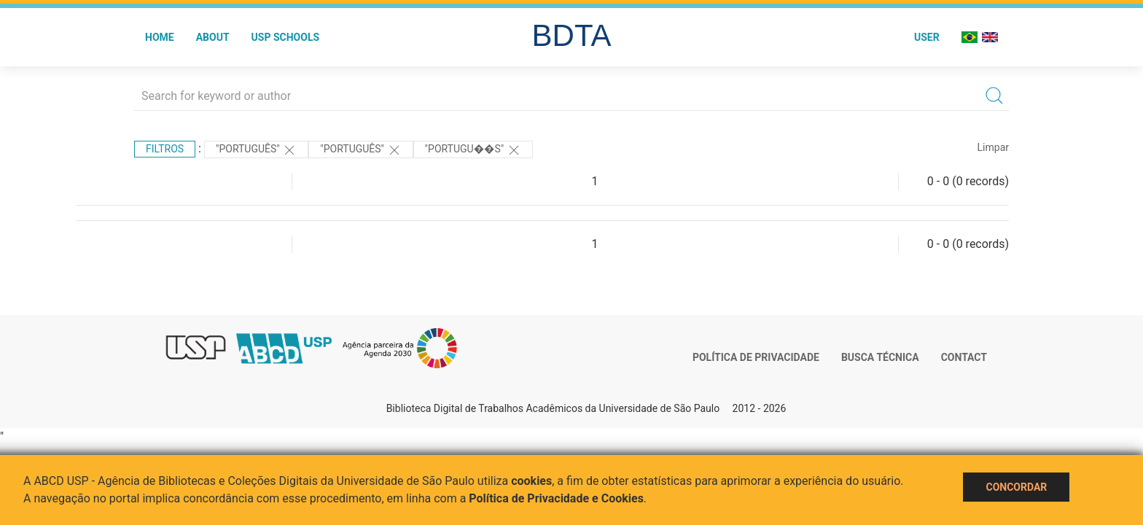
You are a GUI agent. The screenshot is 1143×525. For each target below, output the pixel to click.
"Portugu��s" (473, 150)
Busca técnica (880, 357)
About (213, 37)
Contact (964, 357)
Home (159, 37)
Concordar (1016, 487)
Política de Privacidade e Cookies (556, 498)
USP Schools (285, 37)
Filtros (165, 149)
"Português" (256, 150)
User (927, 37)
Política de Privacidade (756, 357)
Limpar (993, 147)
